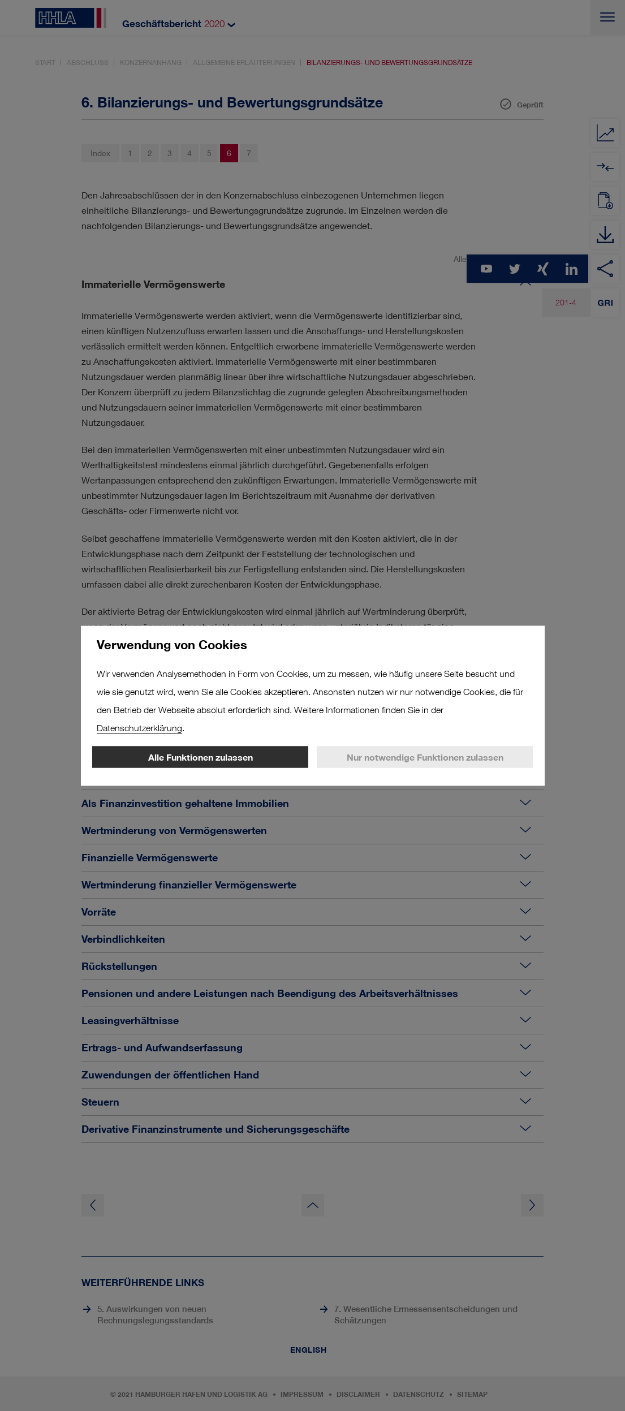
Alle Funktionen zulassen (200, 756)
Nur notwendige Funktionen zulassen (425, 756)
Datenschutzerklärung (139, 727)
